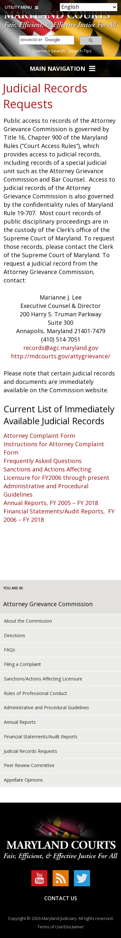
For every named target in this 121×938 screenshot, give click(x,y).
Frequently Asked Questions (43, 461)
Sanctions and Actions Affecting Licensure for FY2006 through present (56, 473)
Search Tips (80, 51)
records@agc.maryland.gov (60, 348)
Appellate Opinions (23, 780)
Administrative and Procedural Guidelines (46, 707)
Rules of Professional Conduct (35, 693)
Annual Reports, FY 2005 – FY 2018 (51, 503)
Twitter (82, 878)
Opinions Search (48, 51)
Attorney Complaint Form (39, 435)
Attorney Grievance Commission (48, 604)
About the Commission (28, 621)
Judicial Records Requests (30, 751)
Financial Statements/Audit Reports (40, 736)
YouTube (39, 878)
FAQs (9, 650)
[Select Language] (88, 7)
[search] (45, 40)
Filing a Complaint (22, 664)
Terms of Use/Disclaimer (60, 927)
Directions (14, 635)
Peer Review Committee (29, 765)
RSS (61, 878)
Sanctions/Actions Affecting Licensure (43, 679)
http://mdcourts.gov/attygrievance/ (60, 356)
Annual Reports (20, 722)
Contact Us (60, 898)
